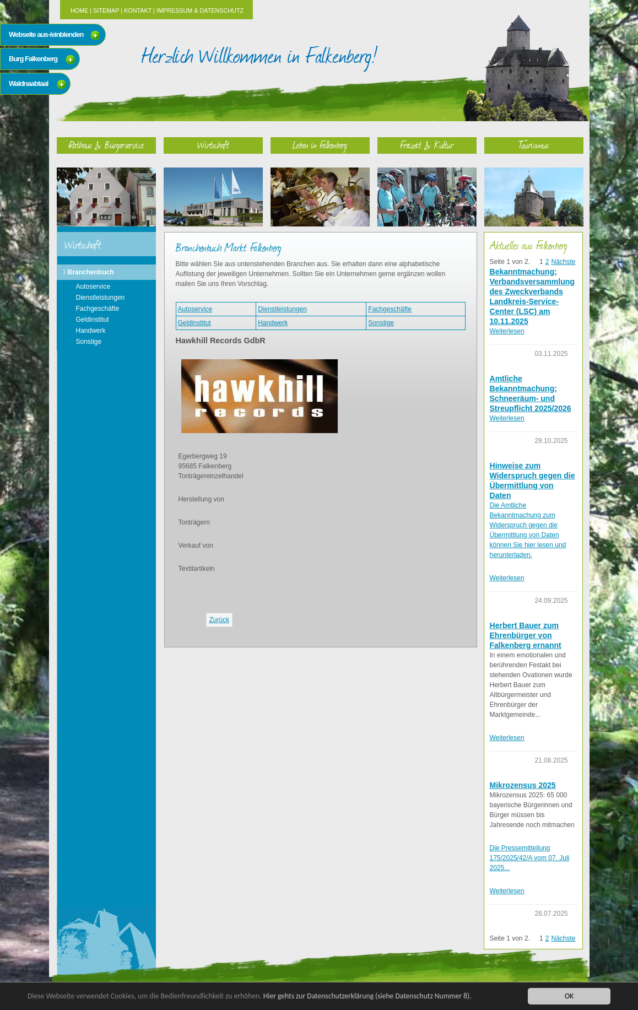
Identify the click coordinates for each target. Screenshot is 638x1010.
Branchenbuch (91, 272)
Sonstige (89, 341)
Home (79, 10)
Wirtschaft (213, 144)
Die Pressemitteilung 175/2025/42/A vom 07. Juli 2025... (530, 858)
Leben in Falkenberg (320, 144)
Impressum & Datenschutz (200, 10)
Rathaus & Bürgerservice (106, 144)
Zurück (219, 620)
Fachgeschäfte (98, 308)
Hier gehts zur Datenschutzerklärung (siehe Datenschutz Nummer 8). (367, 996)
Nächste (563, 262)
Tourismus (533, 144)
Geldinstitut (92, 319)
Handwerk (91, 330)
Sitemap (106, 10)
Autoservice (93, 286)
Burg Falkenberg (33, 59)
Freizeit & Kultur (427, 144)
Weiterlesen (507, 331)
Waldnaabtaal (28, 83)
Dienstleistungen (100, 297)
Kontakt (138, 10)
